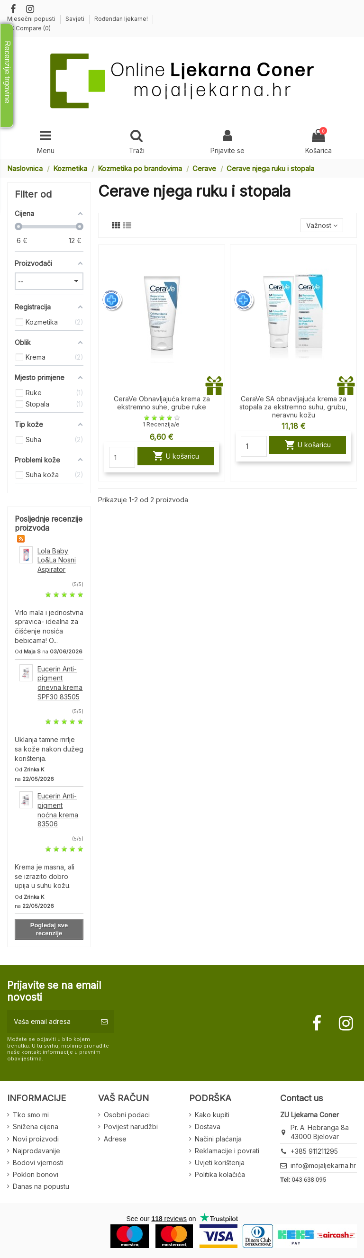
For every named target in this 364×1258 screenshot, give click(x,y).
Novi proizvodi (36, 1139)
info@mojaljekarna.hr (323, 1165)
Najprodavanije (36, 1151)
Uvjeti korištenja (220, 1162)
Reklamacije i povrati (227, 1151)
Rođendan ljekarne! (121, 18)
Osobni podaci (127, 1115)
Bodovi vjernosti (38, 1162)
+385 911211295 (314, 1151)
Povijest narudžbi (131, 1126)
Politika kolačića (220, 1174)
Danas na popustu (41, 1186)
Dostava (207, 1126)
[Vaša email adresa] (50, 1021)
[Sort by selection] (321, 225)
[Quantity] (122, 457)
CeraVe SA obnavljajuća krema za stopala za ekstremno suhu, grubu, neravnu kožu (293, 407)
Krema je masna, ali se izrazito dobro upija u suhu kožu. (44, 876)
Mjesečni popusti (32, 18)
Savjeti (75, 18)
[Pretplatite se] (104, 1021)
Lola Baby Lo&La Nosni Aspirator (56, 560)
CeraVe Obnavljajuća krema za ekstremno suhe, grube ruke (162, 403)
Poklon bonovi (35, 1174)
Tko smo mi (31, 1115)
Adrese (115, 1139)
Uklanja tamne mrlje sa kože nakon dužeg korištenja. (49, 748)
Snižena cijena (35, 1126)
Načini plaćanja (218, 1139)
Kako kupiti (212, 1115)
